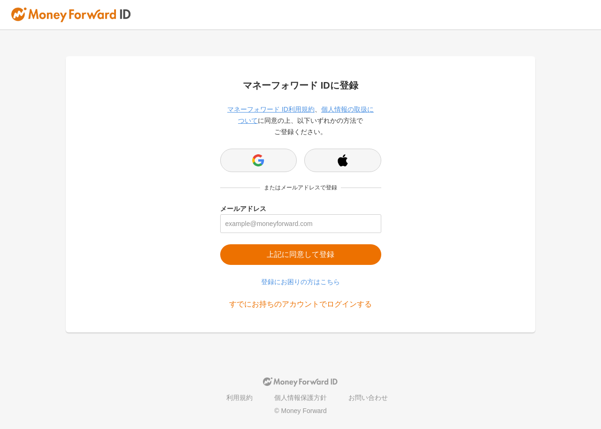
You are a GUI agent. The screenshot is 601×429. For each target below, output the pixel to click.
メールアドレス (243, 208)
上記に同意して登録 (300, 254)
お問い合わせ (368, 397)
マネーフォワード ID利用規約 (271, 109)
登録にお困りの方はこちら (300, 282)
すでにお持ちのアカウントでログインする (300, 304)
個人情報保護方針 (300, 397)
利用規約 (239, 397)
